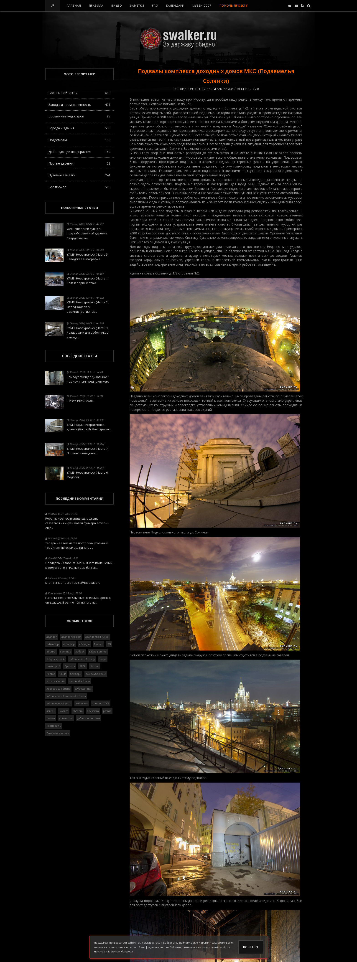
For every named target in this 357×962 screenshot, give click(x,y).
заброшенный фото (58, 703)
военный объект (79, 681)
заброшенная (83, 688)
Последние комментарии (79, 498)
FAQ (155, 6)
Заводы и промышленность (79, 104)
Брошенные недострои (79, 116)
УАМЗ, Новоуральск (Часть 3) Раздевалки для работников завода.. (87, 333)
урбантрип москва (88, 718)
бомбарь (75, 673)
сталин (50, 718)
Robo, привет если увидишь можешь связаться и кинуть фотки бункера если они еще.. (77, 523)
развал (107, 711)
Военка (51, 651)
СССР (62, 673)
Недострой (53, 666)
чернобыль (53, 725)
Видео (116, 6)
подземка (93, 711)
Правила (96, 6)
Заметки (137, 6)
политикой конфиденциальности (147, 947)
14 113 (243, 89)
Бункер (98, 644)
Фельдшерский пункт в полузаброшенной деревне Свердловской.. (87, 233)
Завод (102, 659)
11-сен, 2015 (200, 89)
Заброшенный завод (82, 659)
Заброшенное (98, 651)
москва (63, 711)
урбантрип (66, 718)
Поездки (179, 89)
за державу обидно (58, 688)
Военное (65, 651)
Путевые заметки (79, 175)
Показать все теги (57, 733)
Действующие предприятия (79, 151)
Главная (74, 6)
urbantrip (69, 644)
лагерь (50, 711)
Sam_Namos (223, 89)
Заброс (79, 651)
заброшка (82, 703)
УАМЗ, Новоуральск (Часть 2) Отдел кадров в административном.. (87, 307)
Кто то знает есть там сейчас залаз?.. (72, 583)
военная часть (55, 681)
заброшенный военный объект (66, 696)
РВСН (82, 666)
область (78, 711)
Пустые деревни (79, 163)
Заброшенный (55, 659)
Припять (69, 666)
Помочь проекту (233, 6)
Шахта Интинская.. (80, 401)
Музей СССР (202, 6)
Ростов (50, 673)
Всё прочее (79, 186)
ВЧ (109, 644)
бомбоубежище (96, 673)
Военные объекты (79, 92)
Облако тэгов (79, 621)
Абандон (84, 644)
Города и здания (79, 128)
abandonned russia (97, 636)
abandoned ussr (71, 636)
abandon (51, 636)
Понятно (250, 947)
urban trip (52, 644)
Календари (175, 6)
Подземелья (79, 139)
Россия (94, 666)
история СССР (100, 703)
